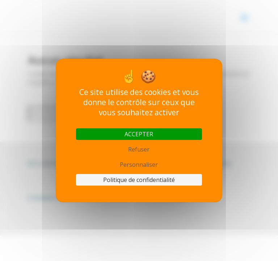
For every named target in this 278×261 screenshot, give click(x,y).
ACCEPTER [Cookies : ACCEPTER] (139, 134)
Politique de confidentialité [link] (139, 180)
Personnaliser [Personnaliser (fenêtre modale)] (139, 165)
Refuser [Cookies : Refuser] (138, 149)
